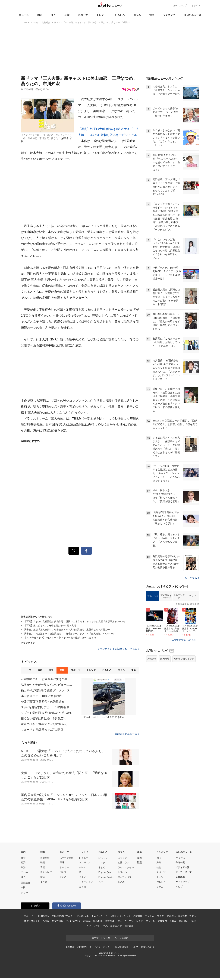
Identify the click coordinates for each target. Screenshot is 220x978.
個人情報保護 (121, 947)
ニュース (24, 15)
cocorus (86, 921)
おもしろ (120, 15)
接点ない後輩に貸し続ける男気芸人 (43, 718)
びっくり (103, 857)
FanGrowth (83, 916)
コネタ (101, 862)
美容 (193, 921)
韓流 (42, 877)
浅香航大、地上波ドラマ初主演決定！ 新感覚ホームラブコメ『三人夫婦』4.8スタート (69, 633)
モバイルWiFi (73, 921)
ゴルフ (63, 872)
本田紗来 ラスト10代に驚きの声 (41, 695)
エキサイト (194, 5)
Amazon (151, 658)
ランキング (169, 15)
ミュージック (179, 596)
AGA (105, 925)
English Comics (106, 877)
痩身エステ (116, 925)
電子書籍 (129, 925)
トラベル (122, 872)
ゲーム (82, 867)
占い (119, 921)
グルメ (82, 877)
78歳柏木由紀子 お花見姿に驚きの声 (44, 679)
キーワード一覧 (184, 872)
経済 (23, 862)
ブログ (160, 916)
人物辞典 (180, 877)
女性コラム (123, 862)
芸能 (66, 15)
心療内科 (137, 916)
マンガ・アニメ (87, 862)
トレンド (101, 15)
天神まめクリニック (120, 916)
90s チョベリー (126, 877)
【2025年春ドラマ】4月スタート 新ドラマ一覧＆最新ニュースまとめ (60, 637)
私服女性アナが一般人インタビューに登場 (47, 684)
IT (80, 872)
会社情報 (70, 947)
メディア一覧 (182, 867)
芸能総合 (44, 857)
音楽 (42, 867)
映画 (42, 862)
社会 (23, 857)
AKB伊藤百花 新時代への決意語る (42, 701)
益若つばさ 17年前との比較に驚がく (44, 724)
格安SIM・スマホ (187, 916)
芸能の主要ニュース (127, 734)
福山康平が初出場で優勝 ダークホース (45, 690)
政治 (23, 867)
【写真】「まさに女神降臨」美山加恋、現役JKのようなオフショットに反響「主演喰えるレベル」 (75, 621)
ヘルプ (179, 886)
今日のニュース (192, 15)
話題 (139, 862)
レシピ (139, 921)
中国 (23, 887)
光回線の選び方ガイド (63, 916)
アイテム (149, 916)
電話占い (170, 916)
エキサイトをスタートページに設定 (110, 938)
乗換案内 (162, 921)
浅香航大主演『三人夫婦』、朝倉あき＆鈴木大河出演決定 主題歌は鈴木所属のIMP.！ (69, 629)
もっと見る (191, 578)
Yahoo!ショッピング (184, 658)
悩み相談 (97, 921)
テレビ (192, 596)
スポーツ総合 (66, 857)
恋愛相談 (109, 921)
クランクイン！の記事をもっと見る (118, 648)
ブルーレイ (152, 596)
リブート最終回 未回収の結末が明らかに (47, 712)
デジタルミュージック (166, 596)
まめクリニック (99, 916)
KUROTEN (43, 916)
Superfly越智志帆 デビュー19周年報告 (45, 707)
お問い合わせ (147, 947)
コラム (137, 15)
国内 (39, 15)
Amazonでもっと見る (184, 640)
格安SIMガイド (32, 921)
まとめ (24, 872)
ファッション (86, 881)
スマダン (122, 857)
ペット (101, 881)
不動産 (173, 921)
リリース (180, 857)
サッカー (64, 867)
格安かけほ (57, 921)
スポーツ (83, 15)
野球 (62, 862)
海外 (53, 15)
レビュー (83, 857)
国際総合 (25, 882)
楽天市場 (164, 658)
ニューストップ (179, 5)
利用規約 (81, 947)
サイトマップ (182, 881)
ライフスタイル (126, 867)
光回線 (45, 921)
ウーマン (128, 921)
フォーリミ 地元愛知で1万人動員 (42, 729)
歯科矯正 (183, 921)
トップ (27, 670)
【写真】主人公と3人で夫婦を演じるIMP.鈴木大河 (50, 625)
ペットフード (93, 925)
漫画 (151, 15)
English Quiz (104, 872)
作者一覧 (180, 862)
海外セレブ (46, 872)
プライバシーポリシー (100, 947)
